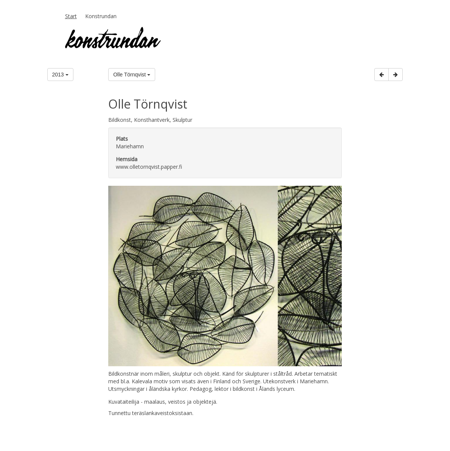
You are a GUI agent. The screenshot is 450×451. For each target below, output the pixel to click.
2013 (60, 75)
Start (71, 16)
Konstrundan (101, 16)
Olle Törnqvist (131, 75)
